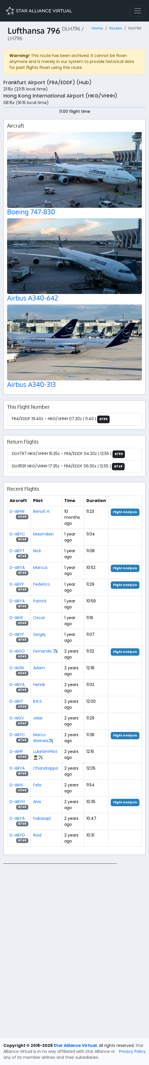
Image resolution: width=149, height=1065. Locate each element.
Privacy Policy (132, 1051)
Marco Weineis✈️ (43, 738)
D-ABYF (17, 584)
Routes (115, 28)
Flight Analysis (125, 512)
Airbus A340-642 (32, 297)
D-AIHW (17, 511)
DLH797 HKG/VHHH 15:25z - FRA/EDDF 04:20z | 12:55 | (68, 454)
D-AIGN (17, 668)
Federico (41, 584)
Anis (37, 801)
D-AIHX (16, 618)
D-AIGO (17, 651)
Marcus (40, 567)
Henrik (39, 684)
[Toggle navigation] (138, 10)
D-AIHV (16, 785)
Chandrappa (45, 768)
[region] (74, 948)
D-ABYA (17, 567)
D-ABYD (17, 835)
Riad (37, 835)
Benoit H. (41, 511)
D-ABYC (17, 534)
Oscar (39, 618)
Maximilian (43, 534)
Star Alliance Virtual (75, 1045)
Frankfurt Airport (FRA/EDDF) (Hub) (47, 82)
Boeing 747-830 (31, 211)
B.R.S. (37, 701)
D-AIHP (16, 751)
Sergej (39, 634)
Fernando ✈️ (45, 651)
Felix (37, 785)
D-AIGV (17, 718)
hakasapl (42, 818)
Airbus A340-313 (31, 384)
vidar (38, 718)
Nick (37, 551)
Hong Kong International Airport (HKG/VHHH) (60, 95)
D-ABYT (17, 551)
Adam (39, 668)
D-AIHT (16, 701)
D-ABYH (17, 801)
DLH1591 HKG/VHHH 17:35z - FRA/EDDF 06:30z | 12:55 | (68, 467)
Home (97, 28)
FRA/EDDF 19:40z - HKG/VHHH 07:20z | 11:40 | (61, 419)
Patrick (39, 601)
